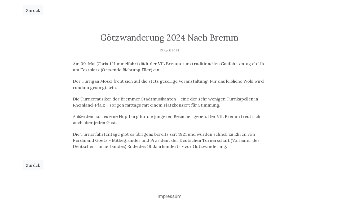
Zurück (33, 10)
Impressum (169, 196)
